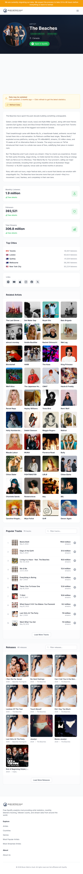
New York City (15, 266)
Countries (7, 830)
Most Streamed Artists (12, 844)
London (12, 255)
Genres (6, 835)
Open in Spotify (39, 44)
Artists (5, 826)
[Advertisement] (41, 72)
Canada (36, 38)
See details (11, 197)
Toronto (12, 251)
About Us (6, 855)
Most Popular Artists (11, 839)
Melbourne (13, 263)
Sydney (12, 259)
